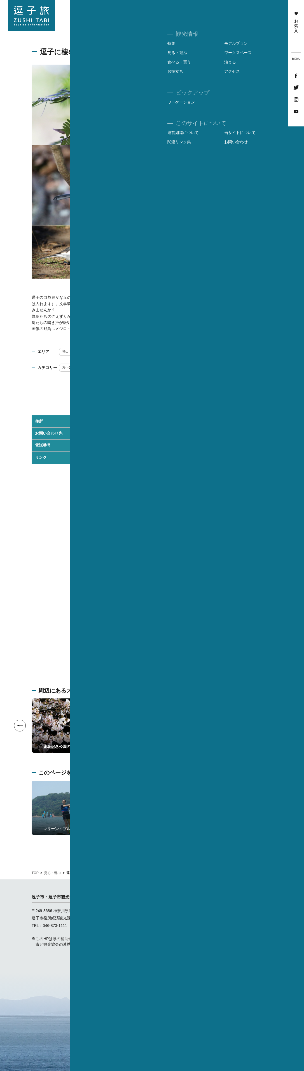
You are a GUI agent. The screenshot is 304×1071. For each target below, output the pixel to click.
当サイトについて (234, 918)
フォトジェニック (143, 367)
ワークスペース (173, 933)
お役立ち (168, 948)
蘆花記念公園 (104, 457)
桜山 (67, 351)
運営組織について (234, 910)
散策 (171, 367)
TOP (35, 873)
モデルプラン (171, 918)
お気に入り (296, 21)
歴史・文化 (112, 367)
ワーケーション (270, 24)
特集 (164, 910)
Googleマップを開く (153, 649)
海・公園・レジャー (78, 367)
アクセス (168, 955)
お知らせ (168, 970)
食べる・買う (218, 16)
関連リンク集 (230, 925)
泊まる (166, 940)
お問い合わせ (230, 933)
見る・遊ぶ (52, 873)
